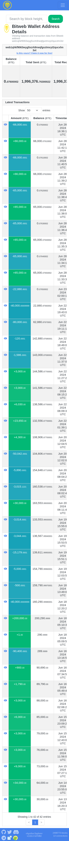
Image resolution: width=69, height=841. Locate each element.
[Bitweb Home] (7, 5)
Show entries (34, 110)
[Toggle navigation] (63, 5)
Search (56, 18)
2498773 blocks (60, 833)
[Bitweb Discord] (16, 832)
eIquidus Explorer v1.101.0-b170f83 (34, 834)
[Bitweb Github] (3, 832)
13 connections (60, 836)
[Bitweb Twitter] (9, 832)
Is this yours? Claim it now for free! (34, 53)
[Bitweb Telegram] (3, 838)
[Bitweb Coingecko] (15, 838)
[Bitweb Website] (9, 838)
